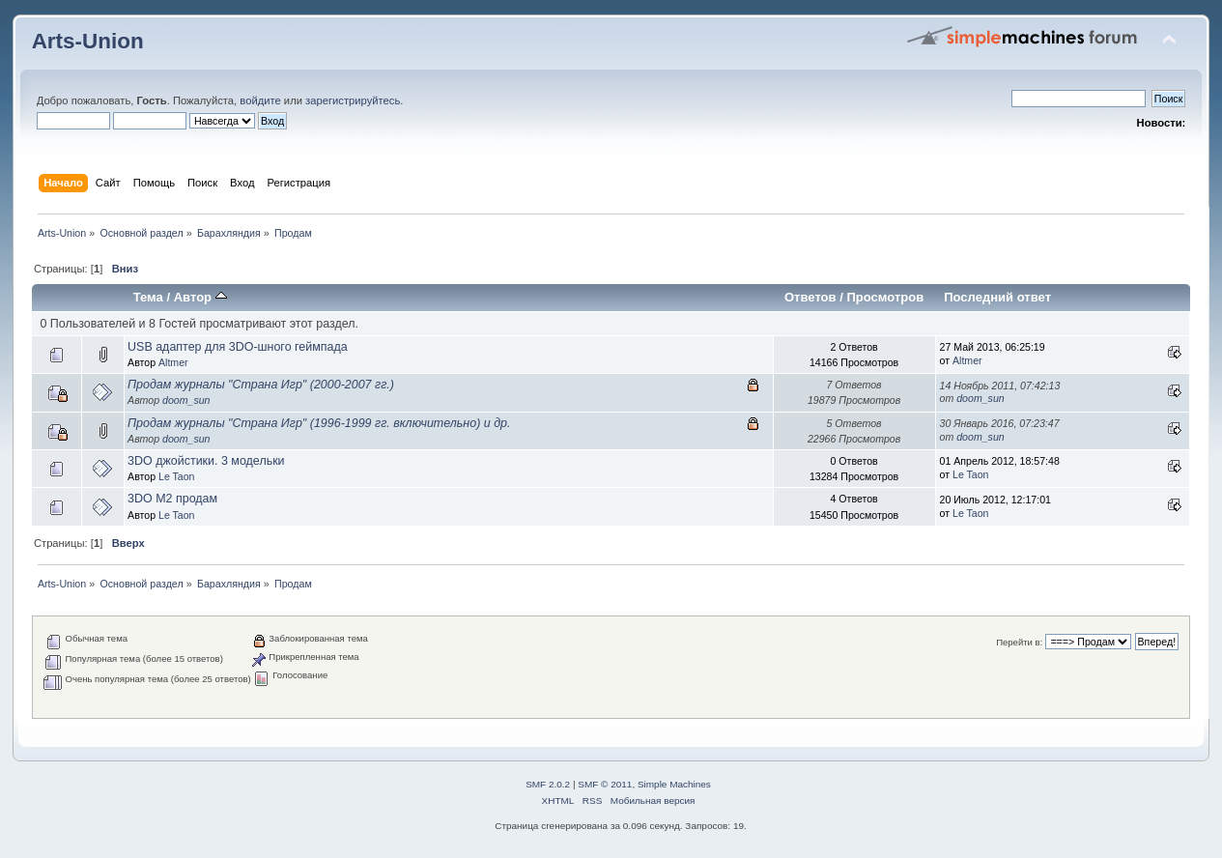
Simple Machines (674, 784)
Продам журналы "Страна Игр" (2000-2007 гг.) (261, 384)
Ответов (810, 297)
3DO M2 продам (172, 498)
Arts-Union (88, 41)
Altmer (173, 362)
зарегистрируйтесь (352, 100)
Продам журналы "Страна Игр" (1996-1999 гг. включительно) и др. (319, 423)
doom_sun (186, 400)
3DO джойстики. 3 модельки (206, 461)
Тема (148, 297)
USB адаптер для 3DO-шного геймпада (238, 347)
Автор (200, 297)
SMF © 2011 (605, 784)
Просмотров (885, 297)
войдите (260, 100)
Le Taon (176, 476)
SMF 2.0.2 (548, 784)
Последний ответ (997, 297)
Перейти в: (1019, 642)
